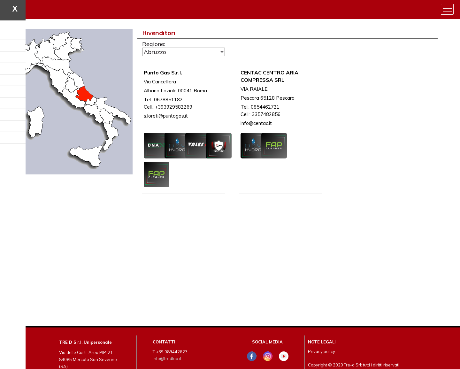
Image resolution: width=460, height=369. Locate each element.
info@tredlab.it (167, 358)
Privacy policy (321, 351)
